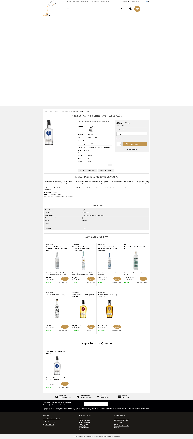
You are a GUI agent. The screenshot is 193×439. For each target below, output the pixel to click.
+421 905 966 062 (49, 425)
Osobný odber (82, 426)
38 (82, 218)
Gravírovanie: (120, 130)
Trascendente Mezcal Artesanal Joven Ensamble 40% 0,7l (107, 248)
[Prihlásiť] (130, 8)
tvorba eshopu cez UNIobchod (93, 436)
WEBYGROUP (117, 436)
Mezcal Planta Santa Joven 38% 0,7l (55, 352)
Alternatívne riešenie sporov (121, 419)
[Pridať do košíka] (131, 144)
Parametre (91, 170)
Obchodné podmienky (84, 420)
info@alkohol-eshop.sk (82, 1)
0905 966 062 (95, 1)
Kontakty (116, 428)
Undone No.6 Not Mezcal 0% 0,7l (134, 247)
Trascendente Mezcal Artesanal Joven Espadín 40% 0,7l (56, 248)
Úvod (70, 1)
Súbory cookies (118, 422)
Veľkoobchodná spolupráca (121, 426)
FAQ (80, 429)
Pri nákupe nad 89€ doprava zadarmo (130, 2)
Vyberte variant (65, 278)
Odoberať (111, 404)
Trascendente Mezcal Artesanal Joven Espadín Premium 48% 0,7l (81, 248)
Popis (82, 170)
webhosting (104, 436)
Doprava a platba (83, 424)
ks (120, 144)
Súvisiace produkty (105, 170)
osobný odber (105, 1)
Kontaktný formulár (84, 428)
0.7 (82, 223)
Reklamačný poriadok (84, 422)
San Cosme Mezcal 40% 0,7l (56, 295)
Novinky (116, 424)
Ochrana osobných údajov (121, 420)
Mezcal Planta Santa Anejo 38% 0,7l (108, 295)
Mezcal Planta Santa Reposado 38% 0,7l (83, 295)
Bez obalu (84, 220)
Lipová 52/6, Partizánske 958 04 (51, 419)
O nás (80, 419)
